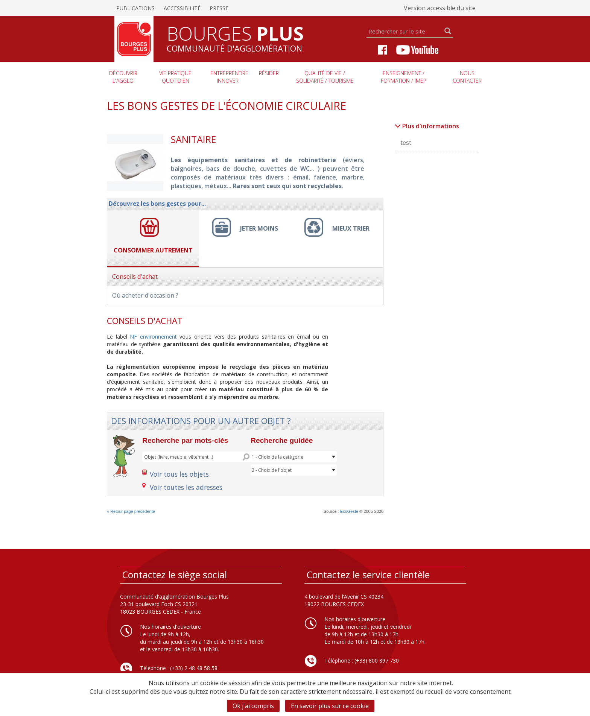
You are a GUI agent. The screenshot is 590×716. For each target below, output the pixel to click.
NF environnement (153, 336)
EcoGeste (349, 511)
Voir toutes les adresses (186, 487)
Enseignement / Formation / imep (403, 77)
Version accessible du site (440, 8)
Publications (135, 8)
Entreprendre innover (229, 77)
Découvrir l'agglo (123, 77)
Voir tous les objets (179, 474)
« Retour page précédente (131, 511)
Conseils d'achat (135, 276)
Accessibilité (182, 8)
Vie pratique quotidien (175, 77)
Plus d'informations (427, 126)
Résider (269, 73)
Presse (219, 8)
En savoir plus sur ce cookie (330, 706)
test (405, 142)
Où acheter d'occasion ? (145, 295)
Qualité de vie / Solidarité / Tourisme (325, 77)
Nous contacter (467, 77)
